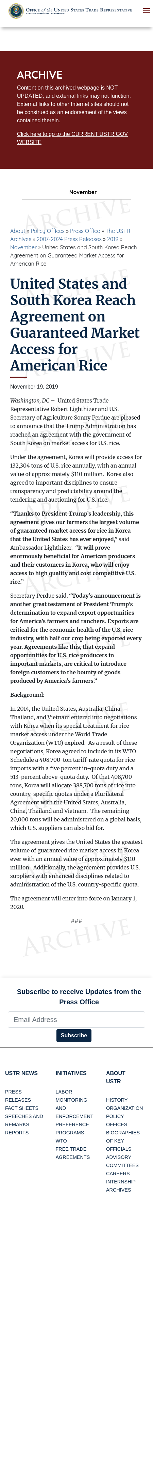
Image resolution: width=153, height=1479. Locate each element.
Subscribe (74, 1035)
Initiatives (71, 1073)
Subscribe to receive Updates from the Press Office (79, 997)
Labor (64, 1092)
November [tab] (76, 192)
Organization (124, 1108)
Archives (118, 1190)
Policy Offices (48, 230)
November (23, 247)
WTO (61, 1141)
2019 (112, 239)
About (17, 230)
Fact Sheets (21, 1108)
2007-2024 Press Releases (69, 239)
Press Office (85, 230)
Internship (121, 1181)
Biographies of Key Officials (123, 1141)
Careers (118, 1173)
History (117, 1100)
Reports (17, 1132)
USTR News (21, 1073)
